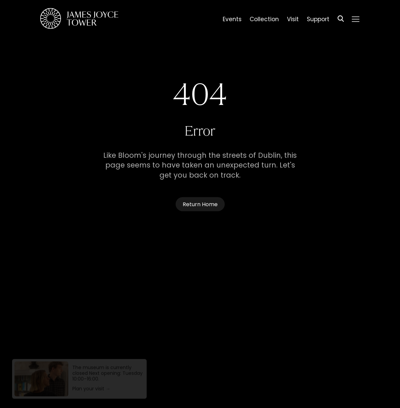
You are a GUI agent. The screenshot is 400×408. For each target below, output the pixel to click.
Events (232, 20)
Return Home (200, 204)
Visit (293, 20)
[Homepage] (79, 19)
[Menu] (355, 19)
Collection (264, 20)
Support (318, 20)
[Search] (340, 19)
